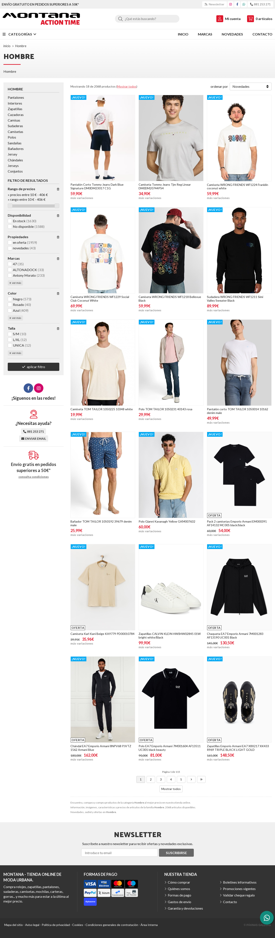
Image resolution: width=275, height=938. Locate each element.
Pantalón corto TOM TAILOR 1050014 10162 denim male (237, 411)
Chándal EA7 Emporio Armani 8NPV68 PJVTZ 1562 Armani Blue (100, 747)
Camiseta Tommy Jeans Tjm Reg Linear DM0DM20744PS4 (165, 186)
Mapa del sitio (13, 925)
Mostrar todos (126, 86)
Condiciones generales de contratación (112, 925)
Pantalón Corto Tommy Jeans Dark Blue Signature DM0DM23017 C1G (97, 186)
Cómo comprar (179, 882)
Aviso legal (32, 925)
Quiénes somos (179, 889)
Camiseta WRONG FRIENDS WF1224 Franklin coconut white (237, 186)
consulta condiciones (33, 476)
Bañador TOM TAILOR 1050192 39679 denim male (101, 523)
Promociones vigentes (239, 889)
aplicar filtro (36, 367)
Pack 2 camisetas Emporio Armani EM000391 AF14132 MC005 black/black (237, 523)
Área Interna (149, 925)
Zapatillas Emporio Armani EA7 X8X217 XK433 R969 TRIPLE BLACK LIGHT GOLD (238, 747)
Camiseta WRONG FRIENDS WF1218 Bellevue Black (170, 298)
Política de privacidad (56, 925)
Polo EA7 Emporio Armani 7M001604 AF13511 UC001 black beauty (170, 747)
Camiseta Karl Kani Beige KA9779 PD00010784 (102, 634)
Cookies (77, 925)
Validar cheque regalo (239, 895)
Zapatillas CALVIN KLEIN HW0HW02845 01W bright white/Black (170, 635)
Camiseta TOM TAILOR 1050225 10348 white (101, 409)
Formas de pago (179, 895)
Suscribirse (176, 853)
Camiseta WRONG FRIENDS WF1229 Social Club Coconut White (99, 298)
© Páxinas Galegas (257, 925)
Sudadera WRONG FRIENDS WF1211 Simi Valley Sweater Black (235, 298)
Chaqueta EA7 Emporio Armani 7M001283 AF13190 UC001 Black (235, 635)
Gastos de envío (179, 902)
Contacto (230, 902)
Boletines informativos (240, 882)
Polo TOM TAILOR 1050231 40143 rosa (165, 409)
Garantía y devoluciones (185, 908)
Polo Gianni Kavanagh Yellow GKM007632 (167, 521)
